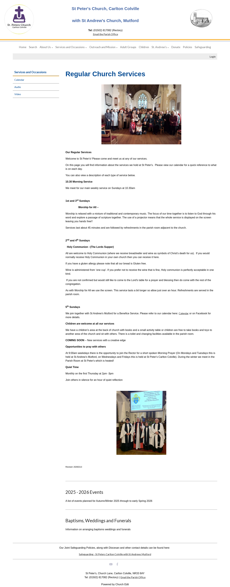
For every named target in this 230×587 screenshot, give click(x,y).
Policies (187, 47)
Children (144, 47)
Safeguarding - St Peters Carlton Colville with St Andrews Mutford (115, 554)
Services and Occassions (70, 47)
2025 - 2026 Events (84, 492)
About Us (45, 47)
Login (213, 56)
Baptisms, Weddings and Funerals (98, 520)
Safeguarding (203, 47)
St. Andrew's (159, 47)
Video (17, 94)
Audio (17, 86)
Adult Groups (128, 47)
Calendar (19, 79)
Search (33, 47)
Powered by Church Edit (115, 584)
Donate (175, 47)
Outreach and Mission (102, 47)
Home (22, 47)
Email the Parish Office (105, 34)
